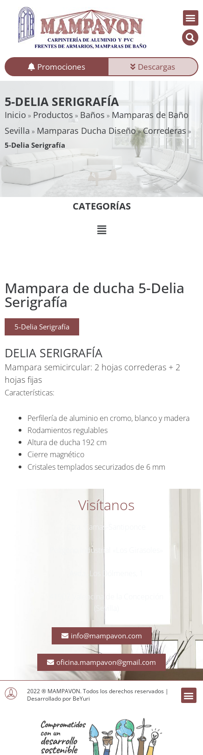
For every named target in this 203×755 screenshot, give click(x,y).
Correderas (164, 130)
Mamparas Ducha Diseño (86, 130)
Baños (92, 114)
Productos (53, 114)
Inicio (15, 114)
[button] (190, 18)
